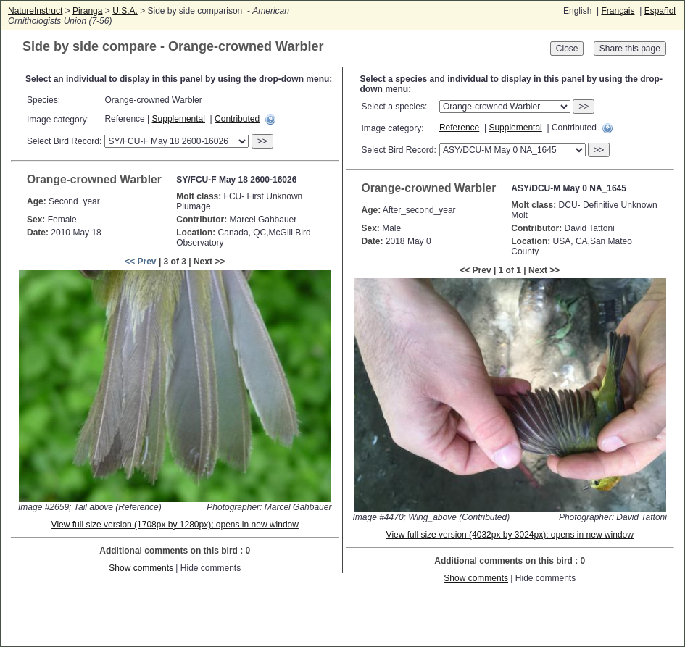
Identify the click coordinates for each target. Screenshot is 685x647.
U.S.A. (125, 11)
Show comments (141, 568)
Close (567, 48)
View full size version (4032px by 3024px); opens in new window (510, 535)
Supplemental (178, 119)
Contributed (237, 119)
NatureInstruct (35, 11)
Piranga (87, 11)
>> (262, 141)
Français (617, 11)
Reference (459, 127)
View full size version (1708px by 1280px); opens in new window (175, 524)
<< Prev (140, 261)
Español (660, 11)
